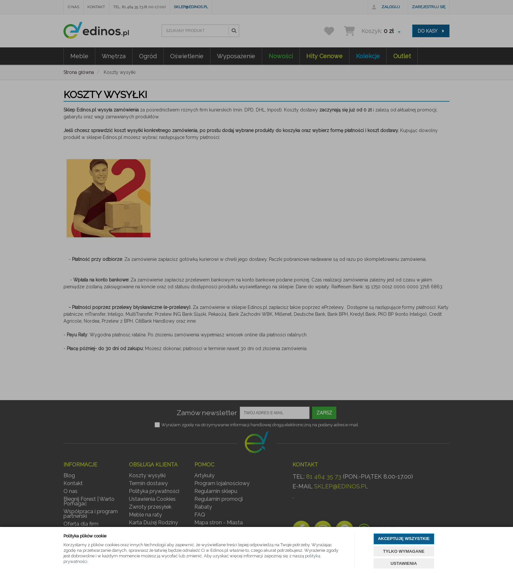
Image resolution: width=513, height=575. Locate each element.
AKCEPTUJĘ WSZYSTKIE (404, 538)
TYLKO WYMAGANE (403, 551)
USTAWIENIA (404, 563)
